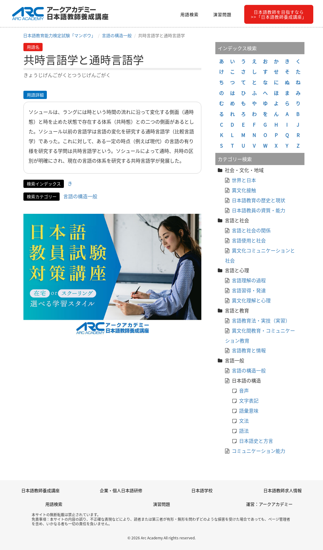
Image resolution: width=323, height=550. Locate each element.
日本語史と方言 (256, 440)
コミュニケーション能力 (258, 450)
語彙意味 (249, 410)
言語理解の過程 (249, 280)
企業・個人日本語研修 (121, 490)
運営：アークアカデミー (269, 504)
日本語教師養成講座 (40, 490)
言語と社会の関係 (251, 230)
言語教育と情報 (249, 350)
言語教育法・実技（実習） (261, 320)
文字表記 (249, 400)
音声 (244, 390)
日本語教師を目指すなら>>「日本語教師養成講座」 (279, 14)
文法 (244, 420)
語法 (244, 430)
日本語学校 (202, 490)
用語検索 (189, 14)
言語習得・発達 (249, 290)
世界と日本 (244, 180)
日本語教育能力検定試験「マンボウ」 (59, 35)
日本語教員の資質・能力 (258, 210)
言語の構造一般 (117, 35)
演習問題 (222, 14)
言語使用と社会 (249, 240)
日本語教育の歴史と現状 (258, 200)
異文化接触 (244, 190)
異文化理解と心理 (251, 300)
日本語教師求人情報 (282, 490)
